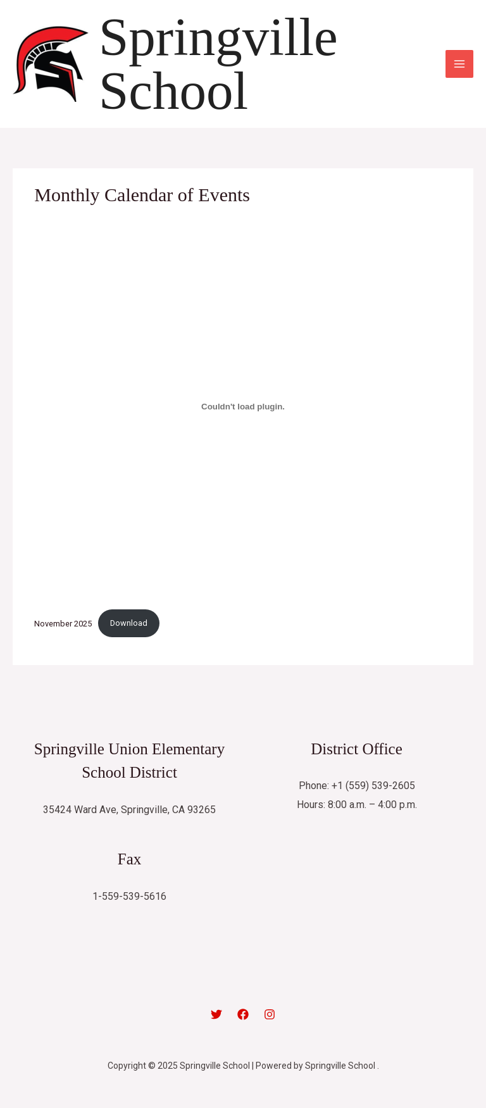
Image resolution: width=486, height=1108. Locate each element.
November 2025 (63, 623)
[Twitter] (216, 1014)
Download (128, 623)
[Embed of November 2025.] (243, 406)
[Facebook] (243, 1014)
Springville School (218, 63)
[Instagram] (269, 1014)
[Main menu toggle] (459, 64)
